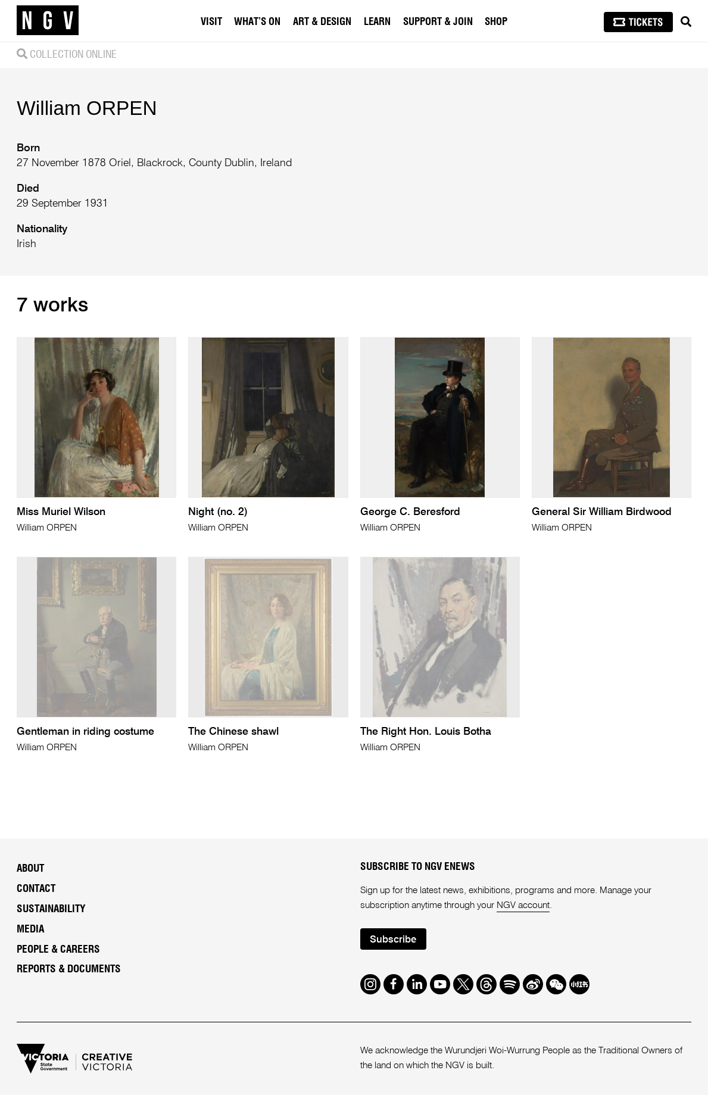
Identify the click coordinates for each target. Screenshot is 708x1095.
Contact (36, 889)
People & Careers (58, 949)
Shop (496, 22)
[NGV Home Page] (48, 21)
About (30, 868)
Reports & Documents (69, 969)
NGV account (523, 905)
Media (30, 929)
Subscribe (393, 940)
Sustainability (51, 909)
